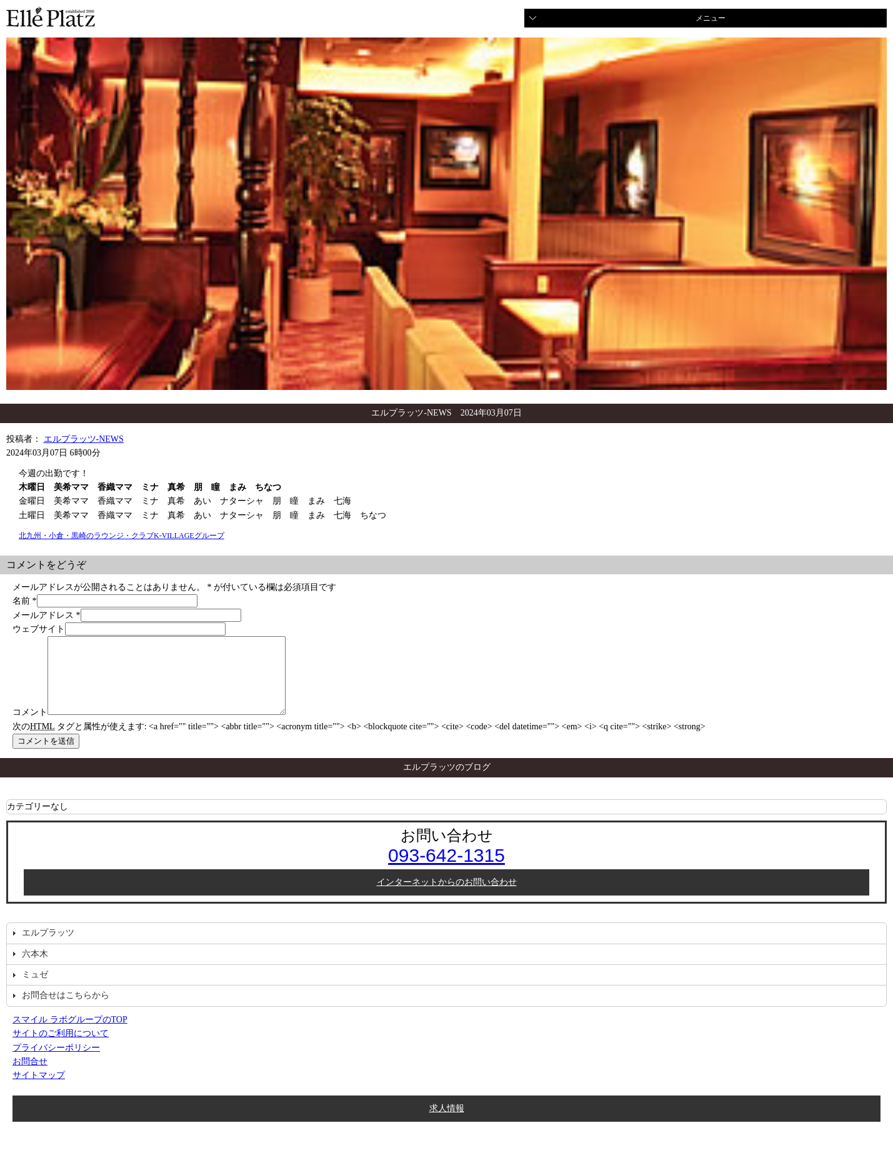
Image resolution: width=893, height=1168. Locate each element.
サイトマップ (38, 1090)
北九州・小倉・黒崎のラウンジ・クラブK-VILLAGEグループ (121, 535)
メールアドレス (43, 615)
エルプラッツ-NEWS (84, 439)
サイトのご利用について (60, 1048)
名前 (21, 601)
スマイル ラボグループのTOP (69, 1034)
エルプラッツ (48, 947)
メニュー (711, 18)
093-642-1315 (446, 870)
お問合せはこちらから (65, 1010)
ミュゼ (35, 989)
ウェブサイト (38, 629)
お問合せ (29, 1076)
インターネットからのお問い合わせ (447, 897)
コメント (29, 727)
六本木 (35, 969)
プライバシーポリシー (56, 1062)
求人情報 (446, 1123)
